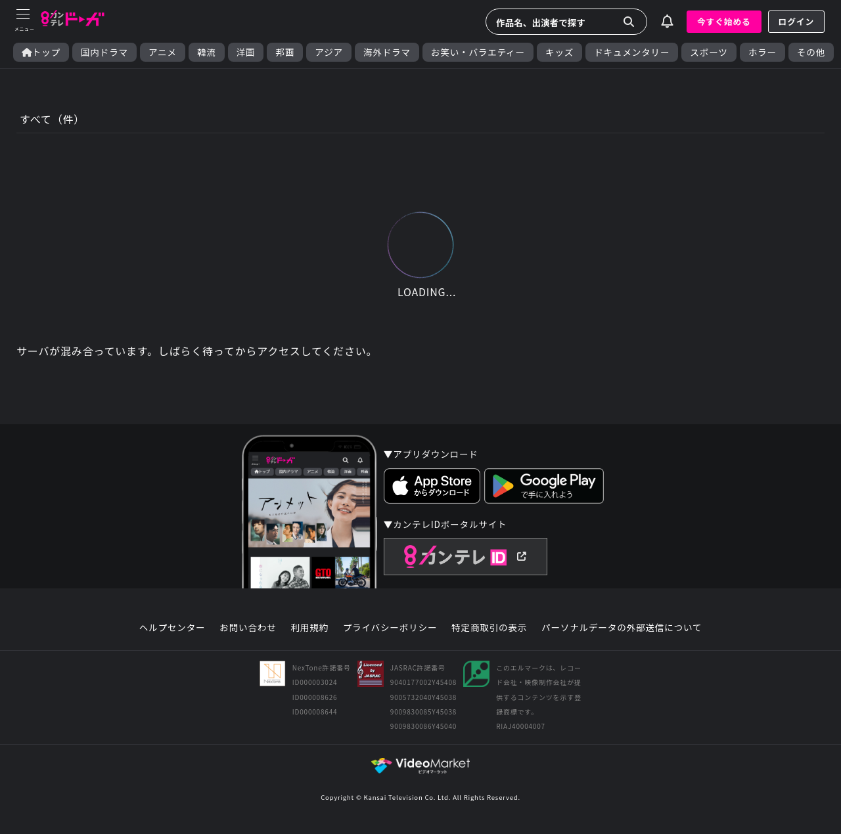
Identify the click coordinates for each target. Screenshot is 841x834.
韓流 (206, 52)
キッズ (559, 52)
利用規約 (309, 627)
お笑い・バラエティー (478, 52)
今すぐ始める (724, 21)
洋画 (246, 52)
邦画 (284, 52)
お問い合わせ (247, 627)
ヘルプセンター (172, 627)
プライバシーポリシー (390, 627)
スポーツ (708, 52)
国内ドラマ (104, 52)
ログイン (796, 21)
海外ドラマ (387, 52)
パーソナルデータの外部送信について (621, 627)
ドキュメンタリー (632, 52)
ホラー (762, 52)
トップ (41, 52)
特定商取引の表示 (489, 627)
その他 (811, 52)
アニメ (162, 52)
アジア (329, 52)
